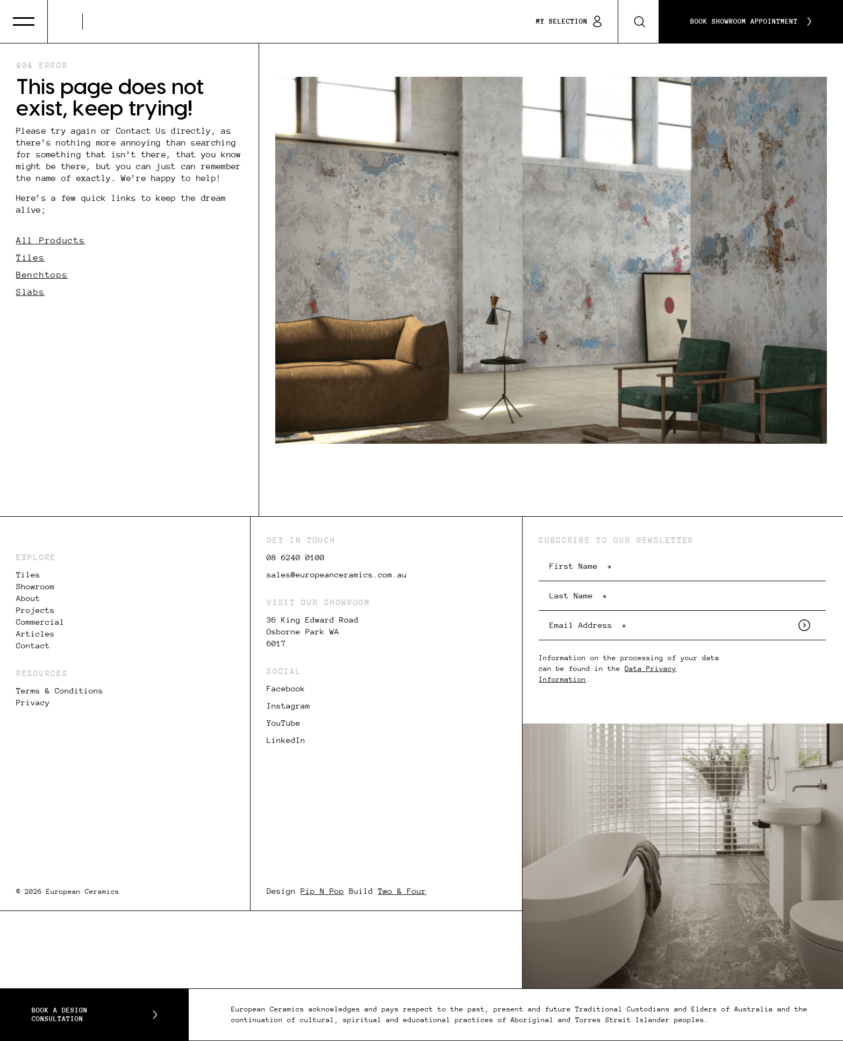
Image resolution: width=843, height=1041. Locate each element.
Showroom (35, 586)
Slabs (30, 292)
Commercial (40, 622)
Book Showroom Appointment (750, 21)
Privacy (33, 702)
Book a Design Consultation (94, 1015)
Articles (35, 634)
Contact (33, 645)
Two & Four (402, 891)
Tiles (30, 257)
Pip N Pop (322, 891)
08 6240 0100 (296, 557)
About (28, 598)
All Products (50, 240)
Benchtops (42, 274)
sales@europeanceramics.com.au (337, 574)
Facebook (286, 688)
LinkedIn (286, 740)
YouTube (284, 723)
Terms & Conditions (59, 690)
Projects (35, 610)
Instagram (288, 706)
